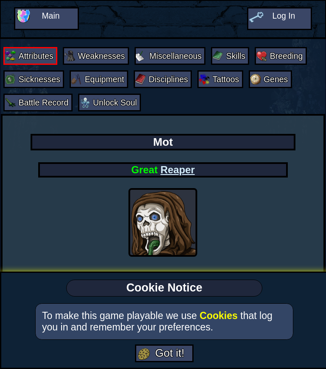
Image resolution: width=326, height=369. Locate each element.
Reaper (177, 167)
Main (50, 15)
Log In (284, 15)
